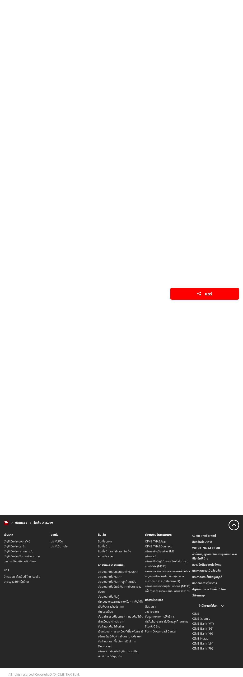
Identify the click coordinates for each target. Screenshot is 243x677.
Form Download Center (161, 631)
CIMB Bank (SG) (202, 629)
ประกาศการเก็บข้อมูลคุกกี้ (207, 577)
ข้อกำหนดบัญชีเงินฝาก (111, 626)
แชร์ (204, 294)
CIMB (196, 614)
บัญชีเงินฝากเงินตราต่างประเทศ (22, 556)
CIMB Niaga (200, 638)
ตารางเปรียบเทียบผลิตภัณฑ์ (20, 561)
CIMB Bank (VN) (202, 643)
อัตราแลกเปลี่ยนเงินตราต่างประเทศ (118, 572)
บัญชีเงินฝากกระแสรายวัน (18, 551)
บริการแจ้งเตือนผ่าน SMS (159, 551)
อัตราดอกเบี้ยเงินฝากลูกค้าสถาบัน (117, 582)
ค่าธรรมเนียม (105, 611)
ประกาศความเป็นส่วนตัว (206, 571)
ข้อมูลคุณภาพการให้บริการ (160, 616)
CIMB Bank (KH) (202, 634)
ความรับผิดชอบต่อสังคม (207, 565)
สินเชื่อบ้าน (104, 546)
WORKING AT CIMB (206, 548)
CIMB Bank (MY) (203, 624)
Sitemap (198, 595)
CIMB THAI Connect (158, 546)
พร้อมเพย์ (150, 556)
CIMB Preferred (204, 536)
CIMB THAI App (155, 541)
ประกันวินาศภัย (59, 546)
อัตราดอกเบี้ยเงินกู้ (108, 597)
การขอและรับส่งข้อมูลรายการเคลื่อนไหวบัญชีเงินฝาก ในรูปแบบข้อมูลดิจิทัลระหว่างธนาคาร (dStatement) (167, 576)
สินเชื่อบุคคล (105, 541)
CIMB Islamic (201, 619)
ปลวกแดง (21, 523)
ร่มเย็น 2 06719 (43, 523)
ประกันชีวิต (57, 541)
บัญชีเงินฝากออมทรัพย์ (17, 541)
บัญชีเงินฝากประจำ (14, 546)
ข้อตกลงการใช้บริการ (204, 583)
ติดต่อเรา (150, 607)
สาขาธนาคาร (152, 611)
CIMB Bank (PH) (202, 648)
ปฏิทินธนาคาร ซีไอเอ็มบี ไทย (209, 589)
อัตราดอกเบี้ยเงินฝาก (110, 577)
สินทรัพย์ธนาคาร (202, 542)
